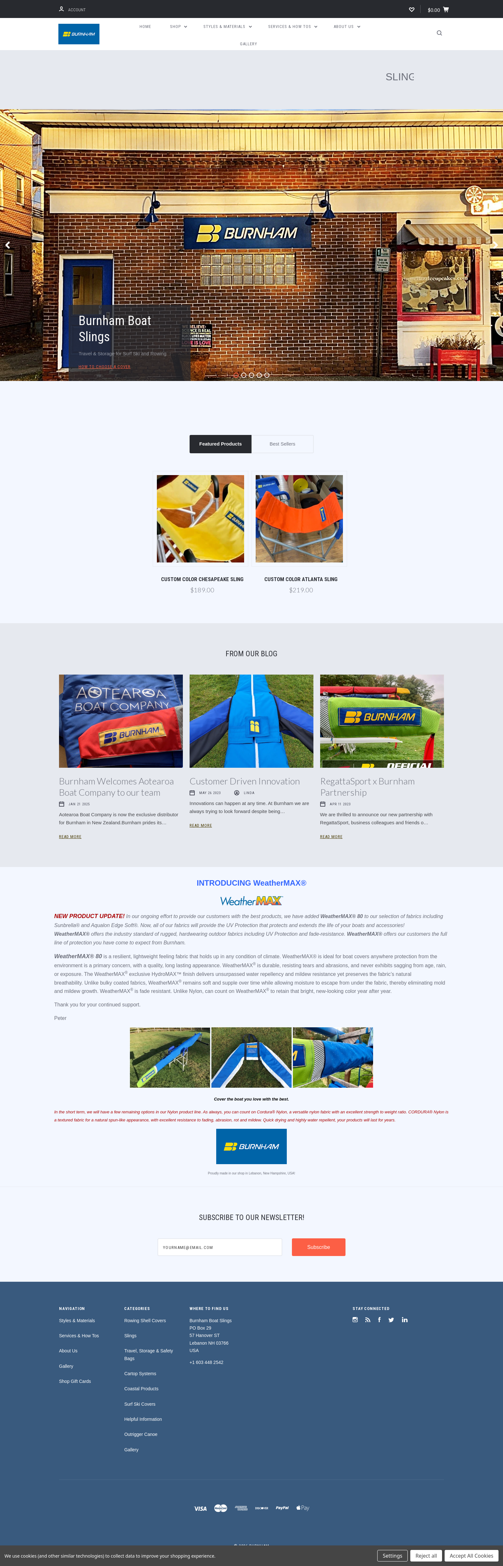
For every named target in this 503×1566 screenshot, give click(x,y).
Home (145, 26)
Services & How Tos (293, 26)
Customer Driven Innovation (245, 780)
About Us (347, 26)
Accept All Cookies (471, 1555)
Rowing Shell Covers (145, 1320)
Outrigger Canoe (141, 1434)
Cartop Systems (140, 1373)
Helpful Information (143, 1419)
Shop (178, 26)
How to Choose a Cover (105, 366)
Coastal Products (141, 1388)
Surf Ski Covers (139, 1404)
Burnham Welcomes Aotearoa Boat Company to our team (116, 786)
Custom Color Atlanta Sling (300, 579)
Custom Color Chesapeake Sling (202, 579)
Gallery (248, 43)
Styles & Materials (227, 26)
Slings (130, 1335)
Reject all (426, 1555)
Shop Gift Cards (75, 1381)
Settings (392, 1555)
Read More (70, 836)
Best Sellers (282, 444)
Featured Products (220, 444)
